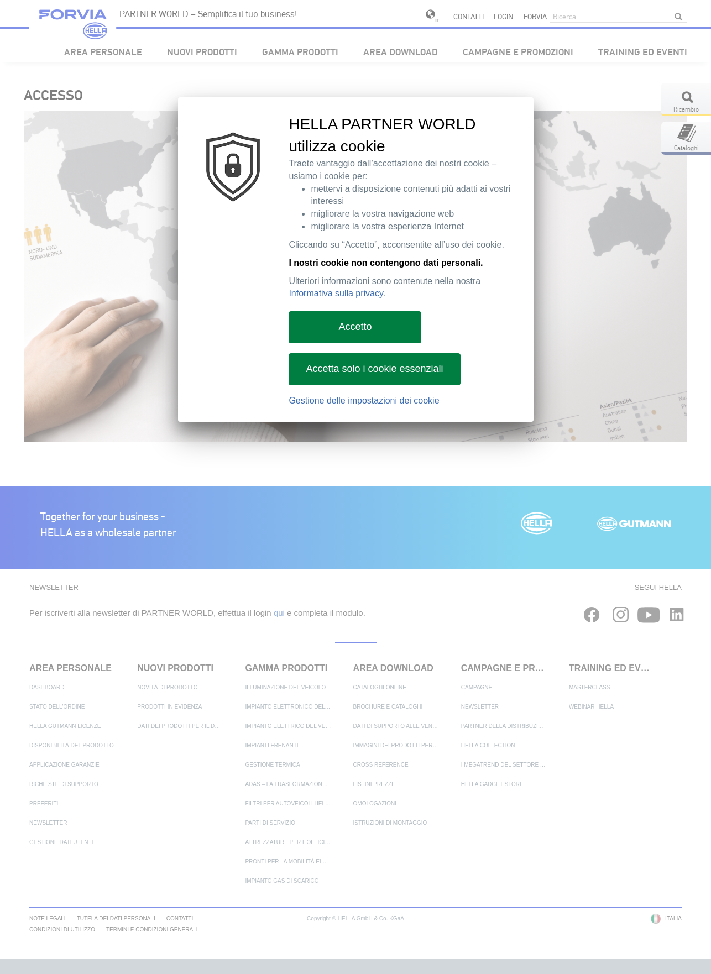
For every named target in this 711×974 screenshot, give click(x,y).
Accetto (355, 326)
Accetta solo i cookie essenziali (374, 368)
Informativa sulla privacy (336, 293)
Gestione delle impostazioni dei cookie (364, 400)
